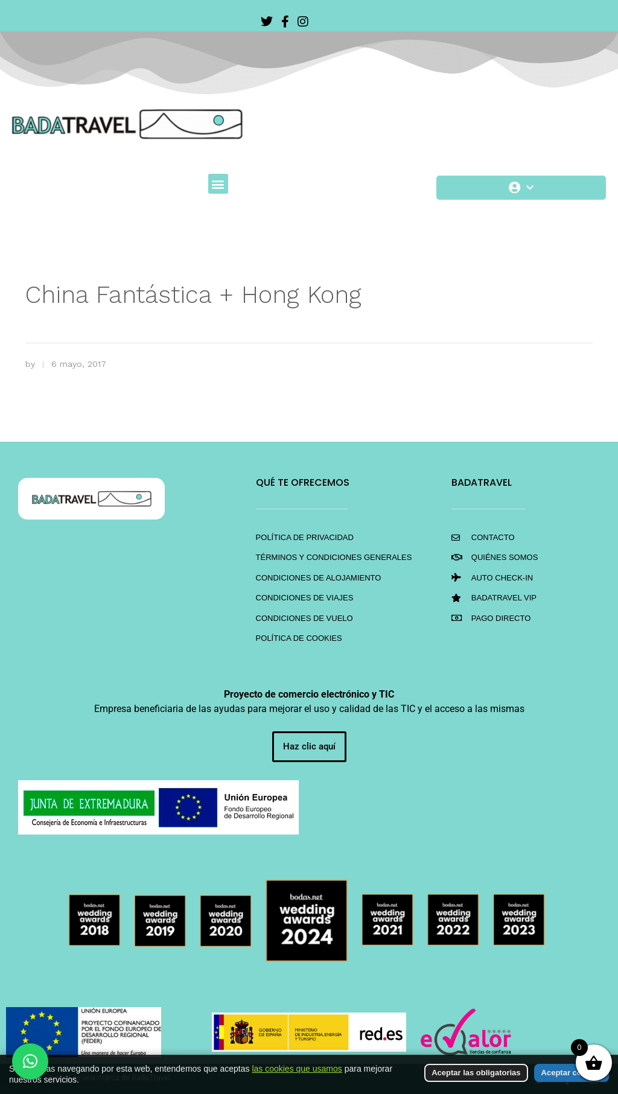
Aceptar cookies (571, 1072)
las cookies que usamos (297, 1068)
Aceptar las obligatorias (476, 1072)
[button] (218, 184)
